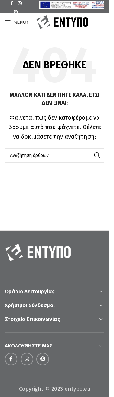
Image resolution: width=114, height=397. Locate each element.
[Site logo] (62, 21)
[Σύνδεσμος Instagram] (27, 359)
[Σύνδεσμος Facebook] (11, 359)
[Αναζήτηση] (54, 155)
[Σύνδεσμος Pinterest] (16, 12)
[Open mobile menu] (17, 22)
